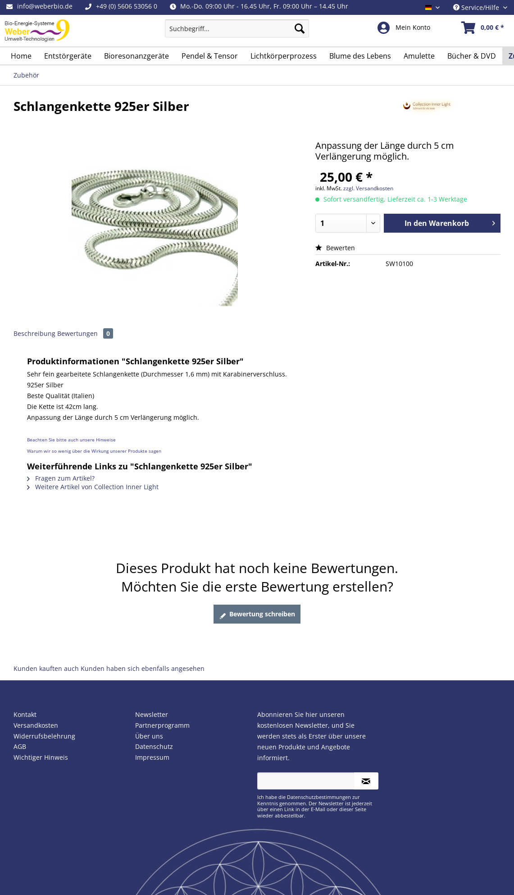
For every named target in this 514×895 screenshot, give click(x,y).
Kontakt (25, 714)
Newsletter (151, 714)
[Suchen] (299, 28)
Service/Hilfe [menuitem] (477, 7)
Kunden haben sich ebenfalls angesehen (143, 668)
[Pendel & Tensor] (209, 55)
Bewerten (335, 247)
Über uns (149, 736)
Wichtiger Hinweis (41, 757)
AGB (20, 746)
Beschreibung (34, 333)
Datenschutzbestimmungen (319, 797)
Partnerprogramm (162, 725)
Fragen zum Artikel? (61, 478)
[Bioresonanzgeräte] (136, 55)
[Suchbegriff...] (237, 28)
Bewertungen (85, 333)
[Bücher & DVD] (471, 55)
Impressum (152, 757)
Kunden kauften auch (46, 668)
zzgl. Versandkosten (368, 188)
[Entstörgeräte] (68, 55)
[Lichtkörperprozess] (283, 55)
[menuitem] (237, 32)
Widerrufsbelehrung (44, 736)
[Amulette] (419, 55)
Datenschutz (154, 746)
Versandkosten (36, 725)
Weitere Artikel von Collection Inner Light (93, 486)
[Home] (21, 55)
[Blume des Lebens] (360, 55)
